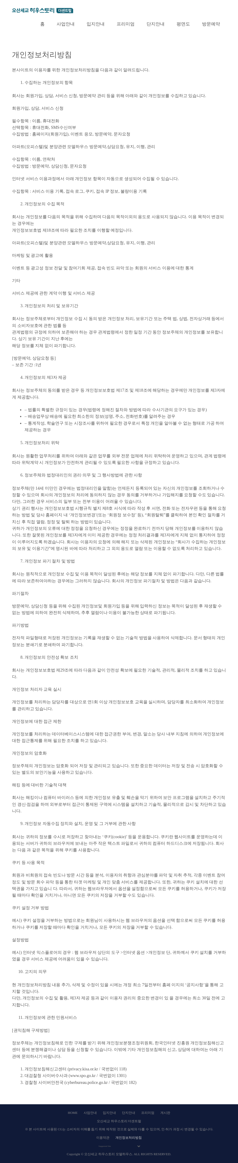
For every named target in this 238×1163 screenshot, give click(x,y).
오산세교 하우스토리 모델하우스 (108, 1154)
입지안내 (96, 24)
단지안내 (156, 24)
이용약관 (102, 1137)
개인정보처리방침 (128, 1137)
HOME (72, 1112)
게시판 (165, 1112)
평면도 (183, 24)
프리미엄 (126, 24)
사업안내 (66, 24)
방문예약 (211, 24)
